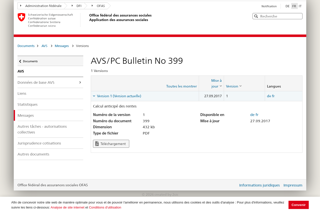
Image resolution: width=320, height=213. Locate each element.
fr (273, 96)
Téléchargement (110, 143)
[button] (298, 15)
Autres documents (33, 154)
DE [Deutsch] (288, 6)
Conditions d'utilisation (105, 207)
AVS (45, 46)
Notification (269, 6)
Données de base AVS (36, 82)
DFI (77, 6)
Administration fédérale (41, 6)
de (269, 96)
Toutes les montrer (181, 86)
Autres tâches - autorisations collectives (42, 129)
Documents (26, 46)
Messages (62, 46)
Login (233, 185)
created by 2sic (166, 194)
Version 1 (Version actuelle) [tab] (118, 96)
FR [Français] (294, 6)
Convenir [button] (299, 205)
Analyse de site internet (67, 207)
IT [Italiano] (300, 6)
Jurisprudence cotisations (39, 143)
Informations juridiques (259, 185)
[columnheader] (211, 83)
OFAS (98, 6)
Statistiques (28, 104)
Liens (22, 93)
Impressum (293, 185)
